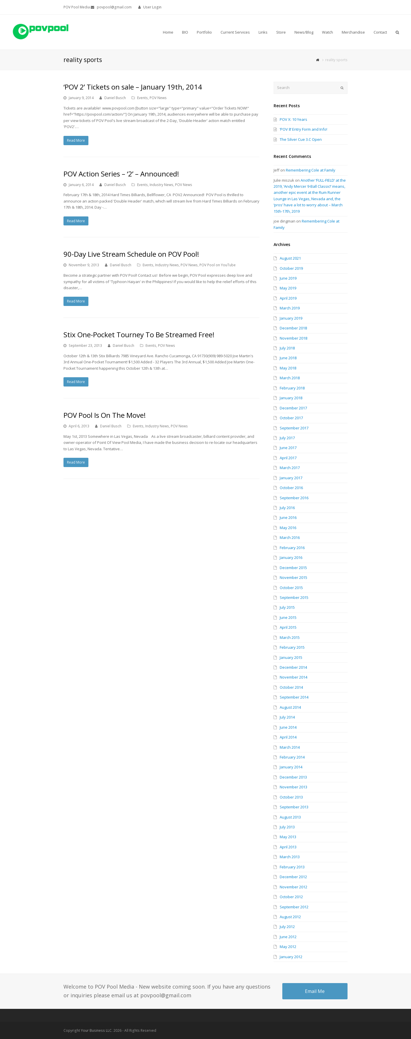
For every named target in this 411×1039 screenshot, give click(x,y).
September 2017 (294, 428)
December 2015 (293, 567)
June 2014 (288, 727)
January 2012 (291, 956)
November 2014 (293, 677)
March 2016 (290, 537)
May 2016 (288, 527)
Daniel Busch (115, 97)
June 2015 (288, 617)
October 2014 (291, 687)
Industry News (161, 184)
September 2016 (294, 497)
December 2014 (293, 667)
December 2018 (293, 328)
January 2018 (291, 397)
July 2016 (287, 507)
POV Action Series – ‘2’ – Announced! (121, 173)
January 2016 (291, 557)
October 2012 (291, 896)
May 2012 (288, 946)
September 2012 (294, 906)
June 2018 (288, 357)
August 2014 (290, 707)
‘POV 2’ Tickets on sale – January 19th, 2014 (132, 87)
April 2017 (288, 457)
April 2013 (288, 847)
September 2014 (294, 697)
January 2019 (291, 318)
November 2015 (293, 577)
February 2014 (292, 757)
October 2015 (291, 587)
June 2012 (288, 936)
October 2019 (291, 268)
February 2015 (292, 647)
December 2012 (293, 876)
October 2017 (291, 417)
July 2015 (287, 607)
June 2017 (288, 447)
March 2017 (290, 467)
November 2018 (293, 338)
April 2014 (288, 737)
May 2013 (288, 836)
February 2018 (292, 388)
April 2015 (288, 627)
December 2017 (293, 408)
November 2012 (293, 886)
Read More (76, 140)
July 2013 (287, 827)
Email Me (315, 991)
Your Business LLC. (96, 1030)
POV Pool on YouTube (217, 265)
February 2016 (292, 547)
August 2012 (290, 916)
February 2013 (292, 867)
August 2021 (290, 258)
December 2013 (293, 777)
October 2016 (291, 487)
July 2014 (287, 717)
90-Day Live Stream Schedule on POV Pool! (131, 254)
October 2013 (291, 797)
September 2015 (294, 597)
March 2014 (290, 747)
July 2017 (287, 437)
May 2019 (288, 288)
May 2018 (288, 368)
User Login (152, 7)
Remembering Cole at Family (310, 170)
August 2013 (290, 817)
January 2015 (291, 657)
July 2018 (287, 348)
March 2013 (290, 856)
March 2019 (290, 308)
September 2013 (294, 807)
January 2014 (291, 767)
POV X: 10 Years (293, 119)
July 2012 (287, 926)
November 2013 (293, 787)
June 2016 (288, 517)
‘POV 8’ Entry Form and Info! (303, 129)
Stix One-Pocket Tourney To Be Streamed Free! (138, 334)
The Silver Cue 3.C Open (301, 139)
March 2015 (290, 637)
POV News (158, 97)
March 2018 (290, 377)
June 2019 (288, 278)
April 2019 (288, 298)
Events (142, 97)
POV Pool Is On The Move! (104, 415)
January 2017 (291, 477)
